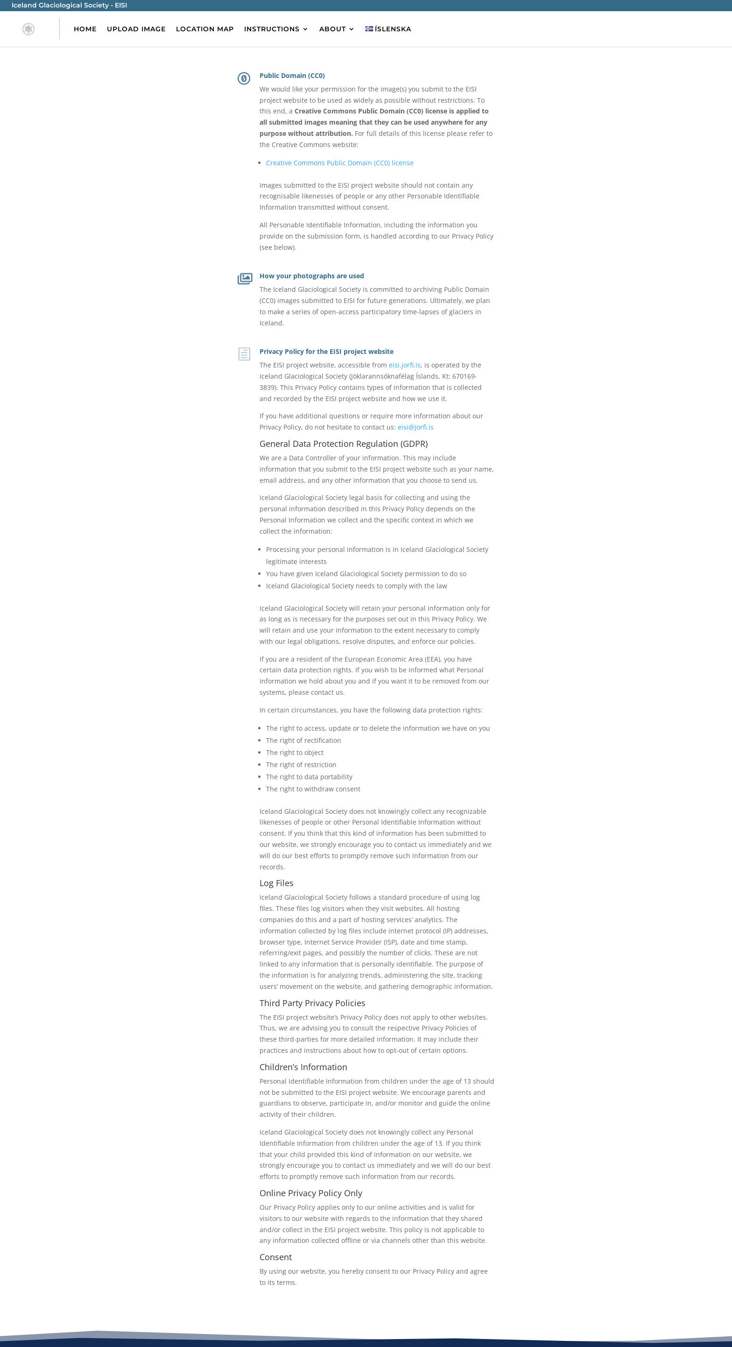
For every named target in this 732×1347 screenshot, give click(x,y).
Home (85, 29)
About (332, 29)
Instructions (272, 29)
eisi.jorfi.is (405, 364)
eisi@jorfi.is (416, 427)
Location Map (205, 29)
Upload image (136, 29)
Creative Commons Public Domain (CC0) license (340, 162)
